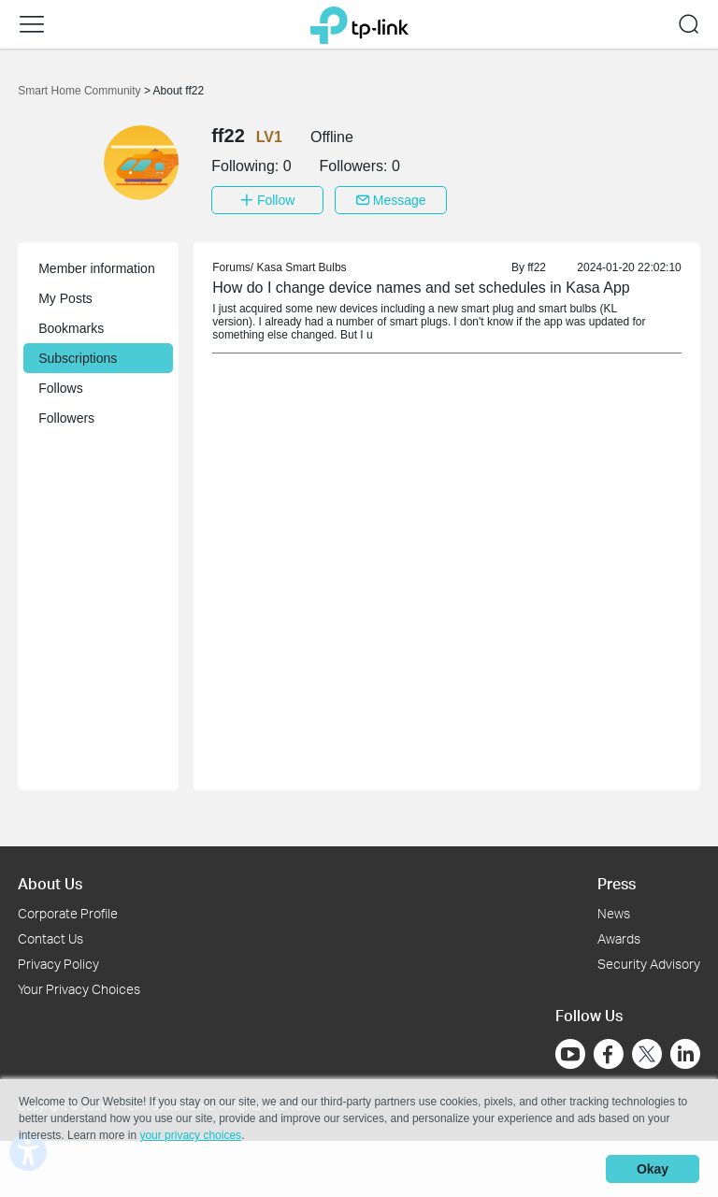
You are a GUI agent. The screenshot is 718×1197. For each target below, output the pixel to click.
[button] (32, 24)
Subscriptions (77, 358)
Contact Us (50, 938)
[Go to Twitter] (647, 1056)
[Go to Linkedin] (685, 1054)
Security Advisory (648, 964)
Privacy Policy (58, 964)
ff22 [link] (536, 267)
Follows (60, 388)
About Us (50, 883)
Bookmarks (71, 328)
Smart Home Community (81, 90)
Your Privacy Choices (79, 989)
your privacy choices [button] (190, 1135)
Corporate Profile (68, 913)
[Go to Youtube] (570, 1054)
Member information (96, 268)
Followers (66, 418)
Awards (618, 938)
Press (616, 883)
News (613, 913)
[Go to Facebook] (609, 1054)
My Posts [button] (65, 298)
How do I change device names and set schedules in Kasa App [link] (421, 288)
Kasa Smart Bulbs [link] (302, 267)
